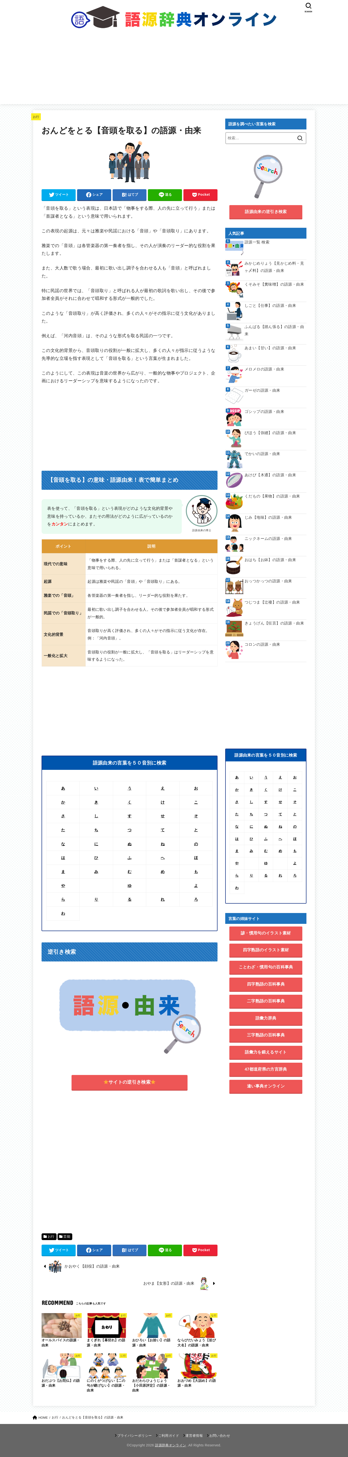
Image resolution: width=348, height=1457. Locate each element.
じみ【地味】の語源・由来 (268, 517)
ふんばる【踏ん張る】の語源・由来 (274, 330)
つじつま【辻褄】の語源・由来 (272, 602)
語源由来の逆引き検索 (266, 211)
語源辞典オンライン (170, 1445)
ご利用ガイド (168, 1435)
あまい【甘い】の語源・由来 (270, 348)
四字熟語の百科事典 (266, 984)
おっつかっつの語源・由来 (268, 581)
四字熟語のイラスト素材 (266, 950)
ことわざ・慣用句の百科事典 (266, 967)
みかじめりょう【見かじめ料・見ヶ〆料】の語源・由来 (274, 267)
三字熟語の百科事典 (266, 1035)
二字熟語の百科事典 (266, 1001)
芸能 (66, 1236)
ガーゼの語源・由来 (262, 390)
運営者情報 (194, 1435)
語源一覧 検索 (257, 242)
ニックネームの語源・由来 (268, 539)
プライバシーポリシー (134, 1435)
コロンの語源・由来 (262, 644)
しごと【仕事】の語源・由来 (270, 305)
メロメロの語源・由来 (264, 369)
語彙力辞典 (265, 1018)
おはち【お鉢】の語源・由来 (270, 560)
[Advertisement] (174, 70)
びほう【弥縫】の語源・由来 (270, 433)
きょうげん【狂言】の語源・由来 (274, 623)
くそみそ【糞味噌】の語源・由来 (274, 284)
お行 (36, 117)
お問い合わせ (219, 1435)
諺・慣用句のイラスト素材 (266, 933)
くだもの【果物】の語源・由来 (272, 496)
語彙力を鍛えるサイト (266, 1052)
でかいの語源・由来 (262, 454)
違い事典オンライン (266, 1086)
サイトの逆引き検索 (130, 1082)
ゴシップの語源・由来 (264, 412)
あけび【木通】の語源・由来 (270, 475)
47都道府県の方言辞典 (266, 1069)
